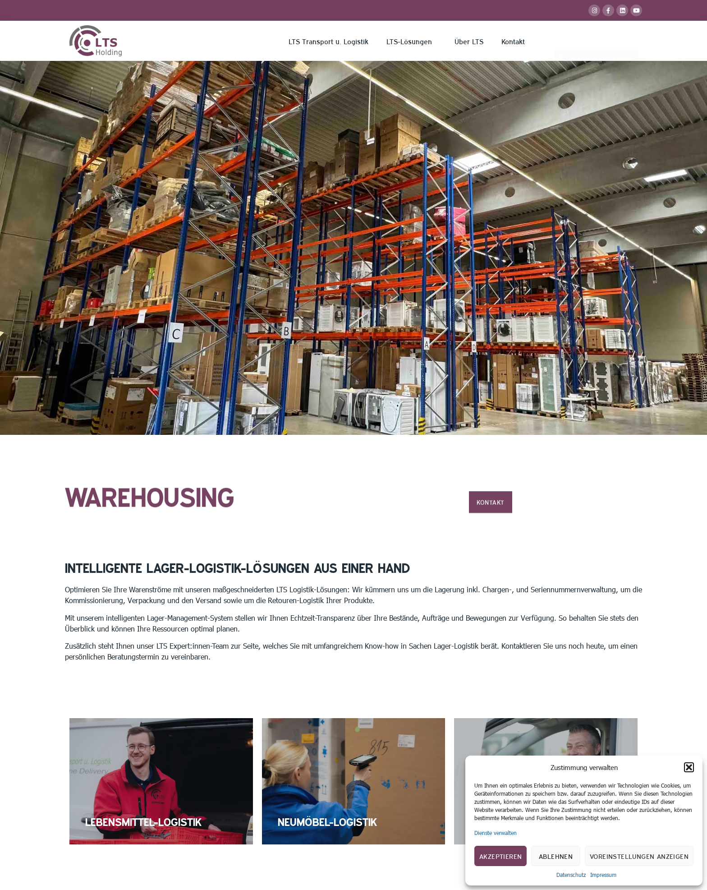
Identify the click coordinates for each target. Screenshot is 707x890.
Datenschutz (571, 874)
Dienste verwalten (495, 832)
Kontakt (513, 41)
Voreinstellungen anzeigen (639, 856)
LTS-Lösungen (411, 41)
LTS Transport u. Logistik (328, 41)
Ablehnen (556, 856)
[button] (688, 767)
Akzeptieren (500, 856)
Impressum (603, 874)
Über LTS (468, 41)
